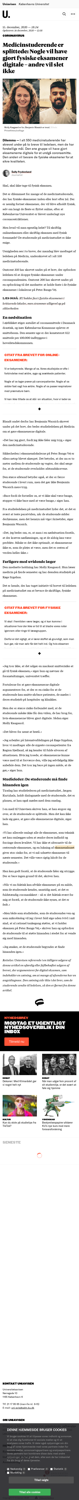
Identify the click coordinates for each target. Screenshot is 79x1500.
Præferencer (39, 1468)
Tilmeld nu (16, 1041)
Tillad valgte (41, 1480)
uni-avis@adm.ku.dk (22, 1407)
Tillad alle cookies (29, 1492)
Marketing (17, 1472)
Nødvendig (18, 1468)
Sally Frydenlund (21, 171)
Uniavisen (9, 4)
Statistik (60, 1468)
